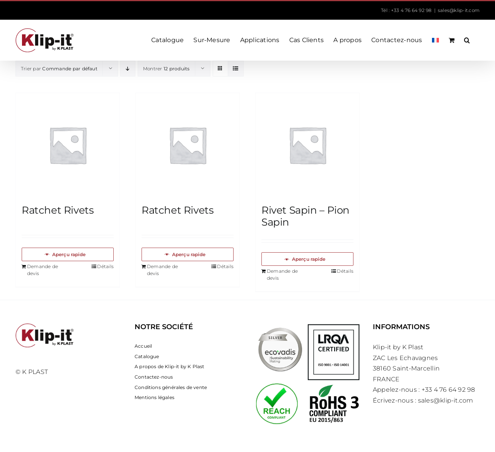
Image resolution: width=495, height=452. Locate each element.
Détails (105, 266)
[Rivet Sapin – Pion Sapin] (307, 145)
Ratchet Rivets (58, 210)
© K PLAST (31, 372)
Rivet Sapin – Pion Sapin (305, 216)
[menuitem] (435, 40)
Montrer (166, 68)
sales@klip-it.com (459, 10)
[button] (467, 40)
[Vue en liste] (235, 68)
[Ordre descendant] (127, 68)
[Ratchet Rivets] (67, 145)
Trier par (59, 68)
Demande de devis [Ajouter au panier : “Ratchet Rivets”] (42, 269)
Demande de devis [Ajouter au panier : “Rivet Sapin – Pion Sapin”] (282, 274)
